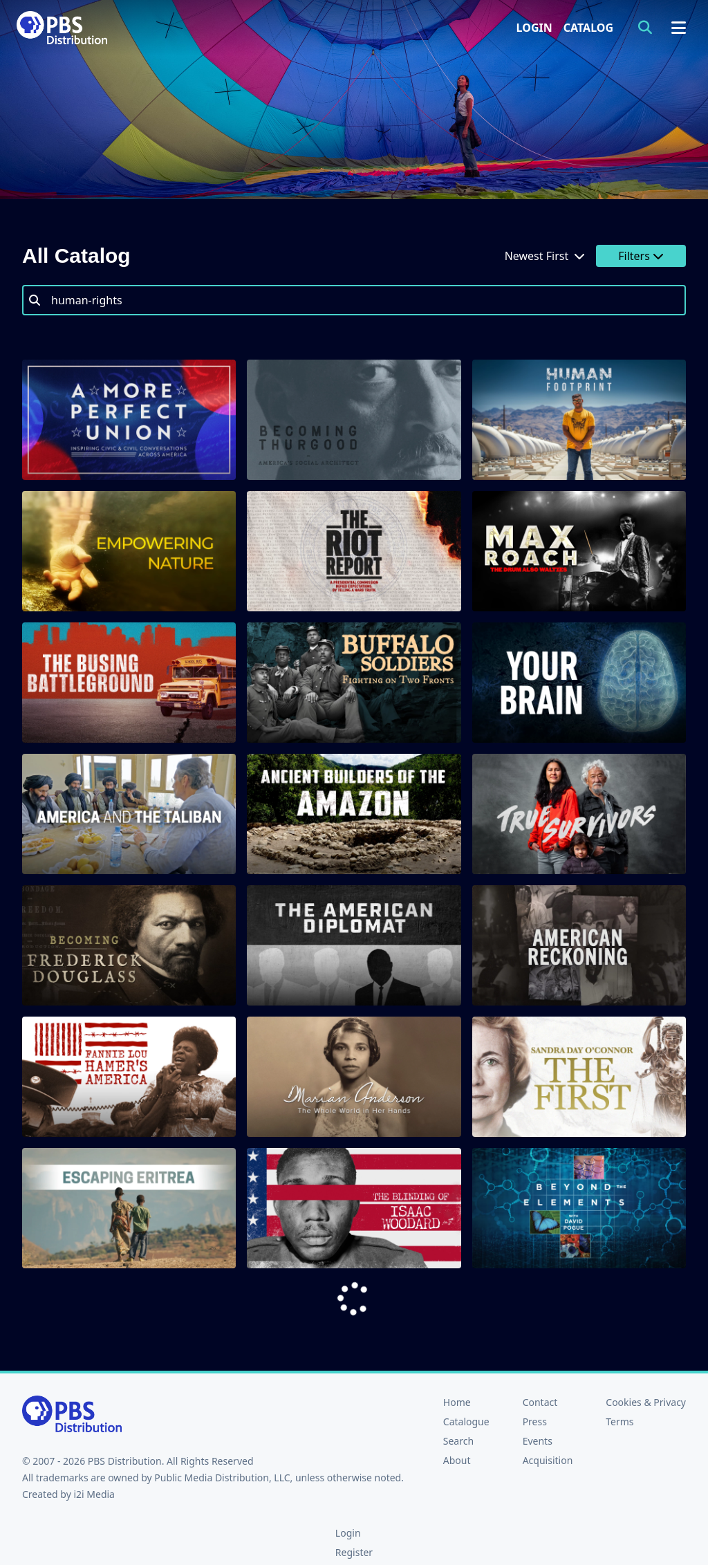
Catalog (588, 27)
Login (534, 27)
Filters (641, 255)
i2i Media (94, 1494)
